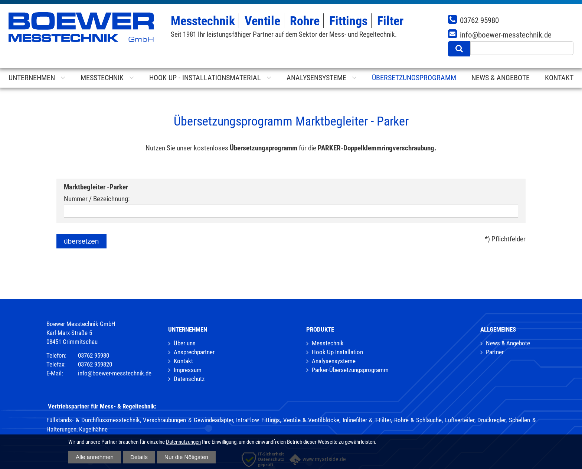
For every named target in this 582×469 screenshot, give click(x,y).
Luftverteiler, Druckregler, (476, 420)
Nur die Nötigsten (186, 457)
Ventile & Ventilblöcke (311, 420)
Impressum (188, 370)
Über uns (185, 343)
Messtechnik (328, 343)
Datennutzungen (183, 442)
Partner (495, 352)
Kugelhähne (93, 429)
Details (139, 457)
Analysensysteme (334, 361)
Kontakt (183, 361)
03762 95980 (479, 20)
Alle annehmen (95, 457)
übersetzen (81, 241)
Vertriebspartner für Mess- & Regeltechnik (101, 406)
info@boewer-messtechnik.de (506, 34)
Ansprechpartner (194, 352)
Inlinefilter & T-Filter (367, 420)
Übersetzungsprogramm (414, 78)
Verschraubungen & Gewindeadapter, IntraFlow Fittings (211, 420)
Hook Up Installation (337, 352)
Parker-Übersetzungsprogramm (350, 370)
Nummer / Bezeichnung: (97, 199)
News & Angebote (508, 343)
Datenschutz (189, 378)
